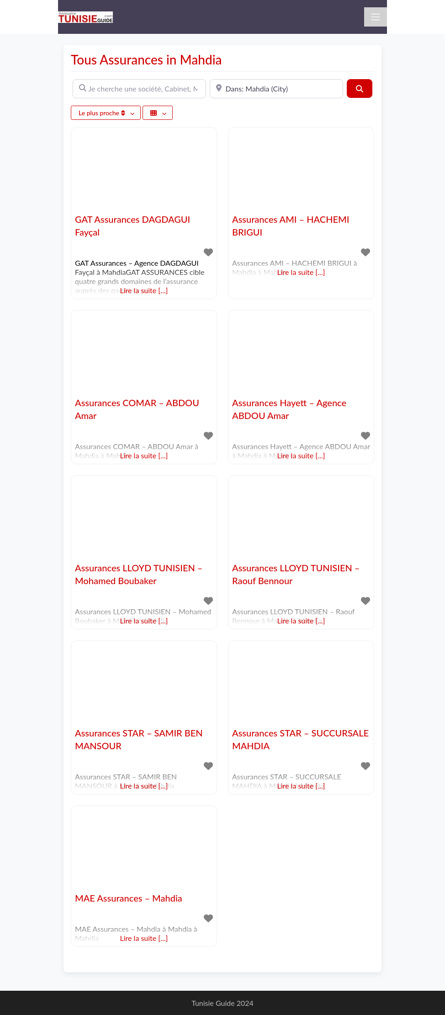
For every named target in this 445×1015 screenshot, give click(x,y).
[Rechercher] (359, 88)
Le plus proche (103, 113)
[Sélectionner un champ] (158, 113)
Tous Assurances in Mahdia (146, 59)
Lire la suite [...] (144, 290)
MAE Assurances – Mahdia (128, 897)
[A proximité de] (276, 88)
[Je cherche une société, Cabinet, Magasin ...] (139, 88)
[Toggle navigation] (375, 17)
